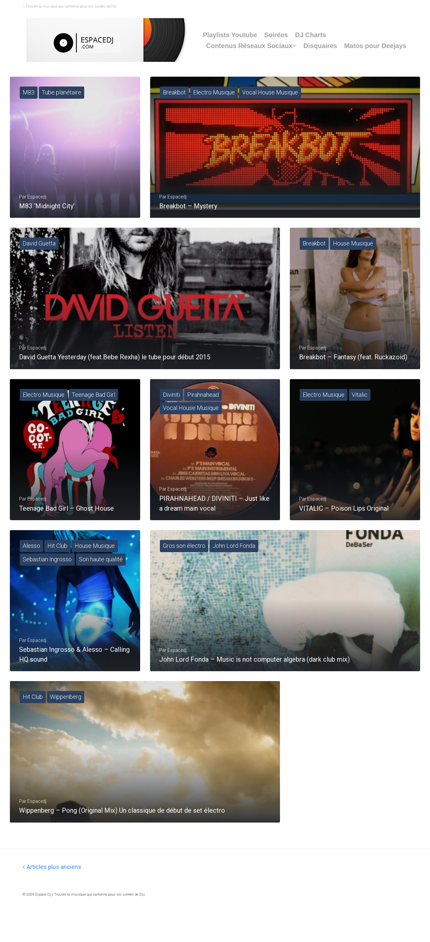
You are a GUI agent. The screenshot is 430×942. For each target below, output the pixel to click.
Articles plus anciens (52, 900)
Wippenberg (65, 724)
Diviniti (171, 408)
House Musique (353, 250)
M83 (29, 92)
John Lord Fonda (234, 566)
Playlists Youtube (230, 34)
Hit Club (57, 566)
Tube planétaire (61, 92)
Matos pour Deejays (375, 45)
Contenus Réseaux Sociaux (249, 45)
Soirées (276, 34)
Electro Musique (214, 92)
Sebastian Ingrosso (47, 579)
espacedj (177, 509)
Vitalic (359, 408)
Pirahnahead (203, 408)
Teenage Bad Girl (93, 408)
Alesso (31, 566)
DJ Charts (310, 34)
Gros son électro (184, 566)
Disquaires (320, 45)
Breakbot (174, 92)
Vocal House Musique (270, 92)
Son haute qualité (101, 579)
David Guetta (39, 250)
